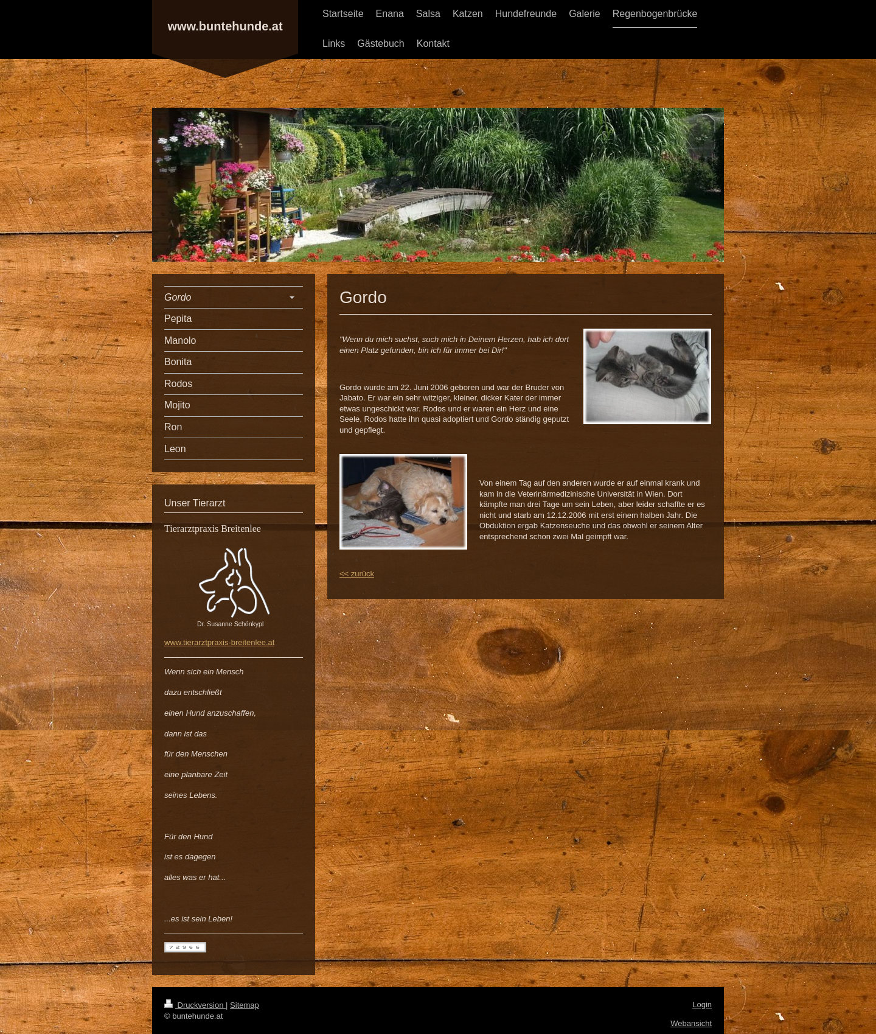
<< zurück (356, 573)
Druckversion (195, 1005)
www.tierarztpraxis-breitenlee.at (219, 642)
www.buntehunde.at (224, 26)
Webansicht (691, 1023)
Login (702, 1004)
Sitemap (244, 1005)
